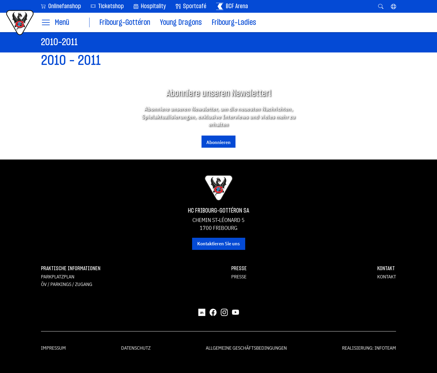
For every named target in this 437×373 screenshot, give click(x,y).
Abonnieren (218, 142)
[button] (393, 6)
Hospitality (150, 6)
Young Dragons (181, 22)
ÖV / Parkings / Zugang (66, 284)
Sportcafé (191, 6)
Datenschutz (136, 348)
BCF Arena (232, 6)
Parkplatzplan (57, 277)
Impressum (53, 348)
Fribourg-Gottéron (124, 22)
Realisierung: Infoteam (369, 348)
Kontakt (386, 277)
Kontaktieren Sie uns (218, 243)
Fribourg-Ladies (234, 22)
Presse (238, 277)
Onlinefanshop (61, 5)
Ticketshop (107, 5)
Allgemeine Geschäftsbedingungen (246, 348)
